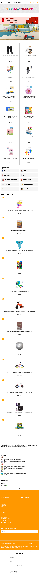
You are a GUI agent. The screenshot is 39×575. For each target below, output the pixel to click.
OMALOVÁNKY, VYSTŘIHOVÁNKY (9, 180)
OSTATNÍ (23, 175)
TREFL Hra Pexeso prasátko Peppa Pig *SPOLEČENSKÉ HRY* (29, 117)
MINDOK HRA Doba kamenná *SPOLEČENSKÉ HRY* (19, 230)
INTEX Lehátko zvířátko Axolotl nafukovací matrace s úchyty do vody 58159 (19, 250)
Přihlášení (19, 565)
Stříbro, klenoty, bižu (33, 546)
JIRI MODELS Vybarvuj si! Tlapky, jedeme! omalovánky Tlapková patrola (15, 470)
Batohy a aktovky (19, 546)
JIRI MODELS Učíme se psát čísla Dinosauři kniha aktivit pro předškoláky (15, 473)
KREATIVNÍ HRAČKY (26, 180)
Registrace (2, 502)
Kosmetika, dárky (4, 547)
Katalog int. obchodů (18, 547)
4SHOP (37, 543)
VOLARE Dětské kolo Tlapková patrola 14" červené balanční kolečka (19, 372)
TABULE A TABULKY (7, 189)
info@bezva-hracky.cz (17, 2)
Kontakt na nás (22, 500)
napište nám (3, 483)
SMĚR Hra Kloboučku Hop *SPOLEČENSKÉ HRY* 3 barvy (19, 291)
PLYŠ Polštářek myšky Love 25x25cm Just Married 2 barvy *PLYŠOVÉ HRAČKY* (10, 137)
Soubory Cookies (3, 505)
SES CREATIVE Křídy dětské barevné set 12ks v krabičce (10, 77)
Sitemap (2, 506)
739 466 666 (8, 2)
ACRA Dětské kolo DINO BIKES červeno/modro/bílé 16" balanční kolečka (19, 392)
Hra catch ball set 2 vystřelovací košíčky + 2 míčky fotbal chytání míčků (29, 158)
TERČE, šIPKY (6, 184)
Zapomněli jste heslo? (13, 571)
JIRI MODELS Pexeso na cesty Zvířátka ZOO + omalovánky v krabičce (14, 466)
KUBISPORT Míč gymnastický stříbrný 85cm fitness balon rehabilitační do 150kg (19, 352)
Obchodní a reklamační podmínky (24, 502)
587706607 (5, 485)
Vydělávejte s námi (3, 504)
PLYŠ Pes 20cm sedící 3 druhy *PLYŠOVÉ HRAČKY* (29, 56)
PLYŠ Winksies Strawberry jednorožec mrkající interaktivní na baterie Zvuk (10, 158)
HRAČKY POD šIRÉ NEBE (27, 184)
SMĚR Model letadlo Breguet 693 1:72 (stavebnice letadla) (10, 117)
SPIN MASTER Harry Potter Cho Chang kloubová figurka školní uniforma (29, 77)
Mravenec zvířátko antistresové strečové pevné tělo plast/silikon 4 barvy (15, 456)
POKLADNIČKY (6, 175)
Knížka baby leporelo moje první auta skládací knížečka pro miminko (19, 433)
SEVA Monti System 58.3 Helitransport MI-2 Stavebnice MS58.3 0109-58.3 (10, 97)
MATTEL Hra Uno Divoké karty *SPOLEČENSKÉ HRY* (19, 271)
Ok (36, 531)
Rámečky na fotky (13, 546)
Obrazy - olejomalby (26, 546)
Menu (3, 14)
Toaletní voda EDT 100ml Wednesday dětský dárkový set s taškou (19, 412)
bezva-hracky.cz (5, 543)
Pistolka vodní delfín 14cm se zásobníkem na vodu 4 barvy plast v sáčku (19, 210)
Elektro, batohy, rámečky (5, 546)
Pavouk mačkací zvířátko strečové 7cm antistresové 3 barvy (13, 459)
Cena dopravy (22, 499)
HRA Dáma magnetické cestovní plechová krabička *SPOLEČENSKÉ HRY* (19, 331)
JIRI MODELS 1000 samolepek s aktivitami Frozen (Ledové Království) (14, 461)
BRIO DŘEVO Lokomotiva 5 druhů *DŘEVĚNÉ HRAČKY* (28, 137)
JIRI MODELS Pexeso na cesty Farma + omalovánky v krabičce (13, 468)
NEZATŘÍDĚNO (25, 189)
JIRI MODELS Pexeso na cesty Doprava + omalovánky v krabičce (13, 463)
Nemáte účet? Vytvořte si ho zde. (15, 572)
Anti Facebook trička (10, 547)
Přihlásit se (2, 500)
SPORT (23, 171)
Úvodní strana (3, 499)
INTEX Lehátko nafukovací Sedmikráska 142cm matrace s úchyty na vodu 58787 (28, 97)
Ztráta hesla (2, 503)
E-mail (2, 530)
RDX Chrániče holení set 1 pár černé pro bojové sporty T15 (10, 56)
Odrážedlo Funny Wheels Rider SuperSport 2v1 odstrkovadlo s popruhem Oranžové (19, 311)
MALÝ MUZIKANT (6, 171)
